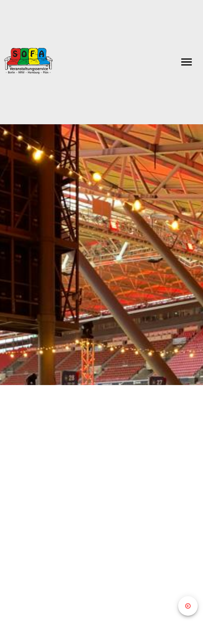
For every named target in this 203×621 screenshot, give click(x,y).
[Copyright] (188, 606)
